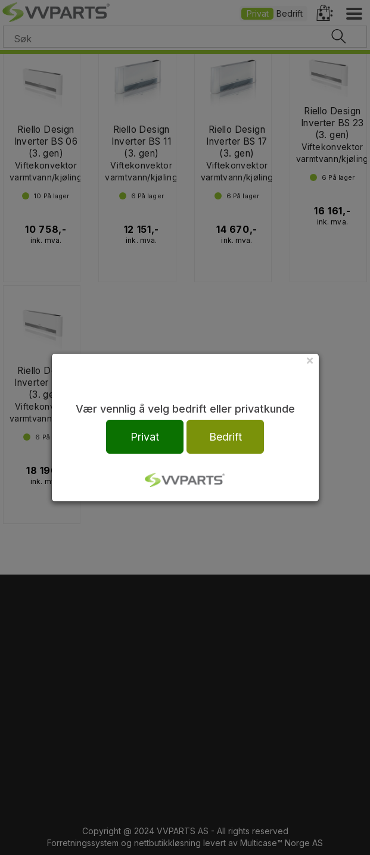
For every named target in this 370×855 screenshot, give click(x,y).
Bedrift (225, 436)
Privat (144, 436)
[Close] (310, 360)
